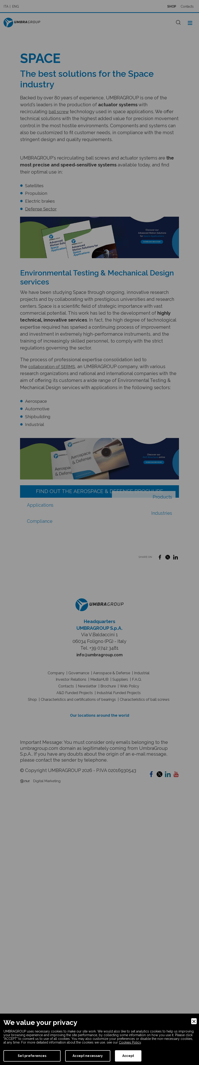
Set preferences (32, 1056)
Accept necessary (88, 1056)
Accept (128, 1056)
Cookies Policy (130, 1042)
